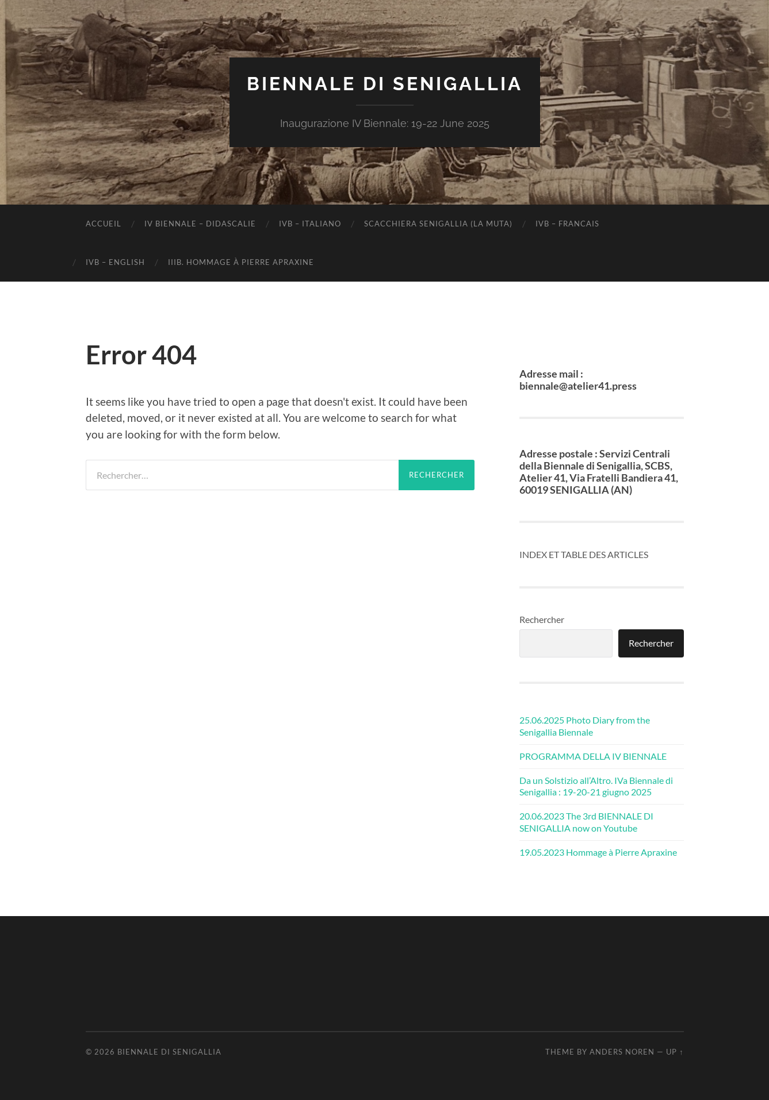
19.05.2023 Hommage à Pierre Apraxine (598, 852)
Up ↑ (674, 1051)
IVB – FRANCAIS (567, 223)
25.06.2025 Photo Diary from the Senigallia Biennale (584, 725)
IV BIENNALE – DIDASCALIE (200, 223)
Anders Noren (622, 1051)
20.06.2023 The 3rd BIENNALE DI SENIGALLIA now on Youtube (586, 821)
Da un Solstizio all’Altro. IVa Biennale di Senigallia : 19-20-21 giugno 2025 (596, 786)
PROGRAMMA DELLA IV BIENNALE (593, 756)
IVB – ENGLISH (115, 262)
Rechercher (541, 619)
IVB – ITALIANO (310, 223)
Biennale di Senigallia (385, 83)
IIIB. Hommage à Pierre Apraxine (241, 262)
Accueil (103, 223)
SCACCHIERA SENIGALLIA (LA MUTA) (438, 223)
